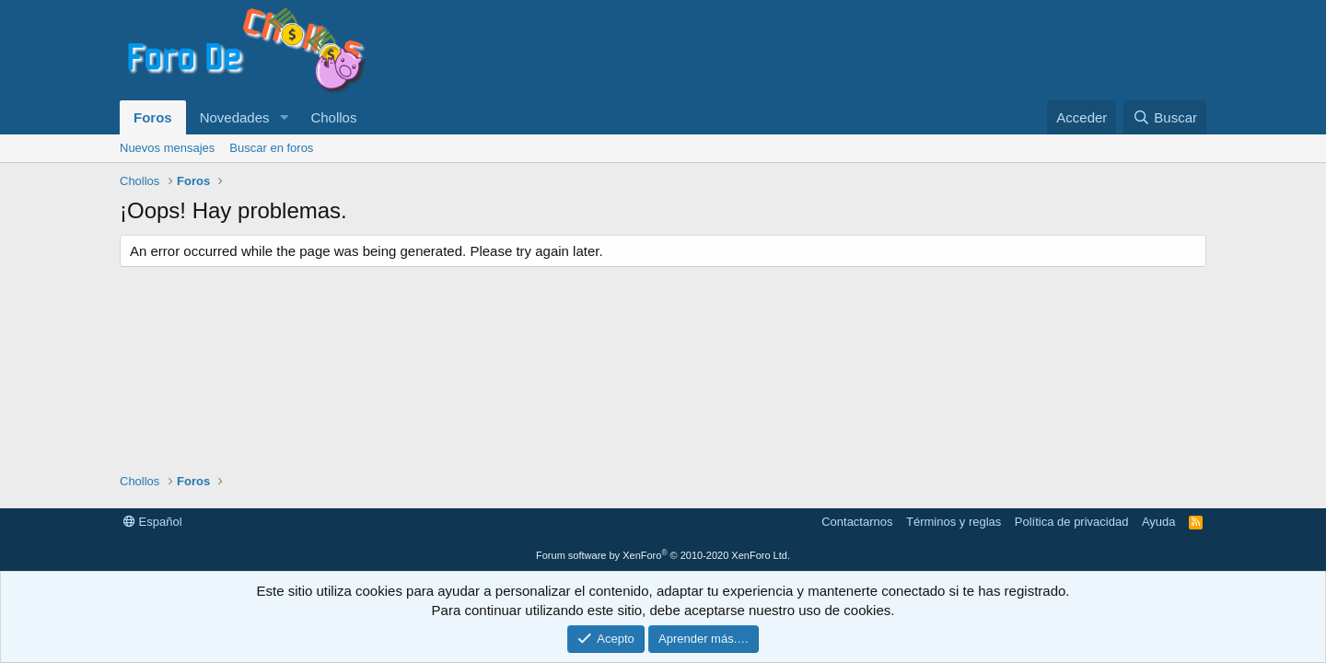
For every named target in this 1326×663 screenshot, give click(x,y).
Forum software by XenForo (663, 555)
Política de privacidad (1072, 522)
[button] (284, 117)
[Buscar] (1164, 117)
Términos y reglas (953, 522)
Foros (153, 117)
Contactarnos (856, 522)
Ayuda (1159, 522)
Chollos (333, 117)
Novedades (235, 117)
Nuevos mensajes (167, 148)
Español (152, 522)
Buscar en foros (271, 148)
